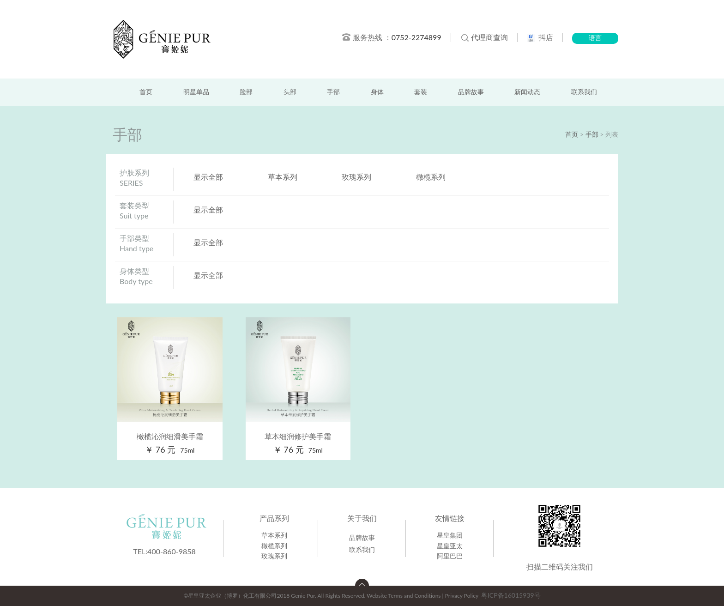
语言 (595, 38)
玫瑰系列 (356, 176)
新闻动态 (527, 92)
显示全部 (208, 176)
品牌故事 (471, 92)
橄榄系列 (431, 176)
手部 (333, 92)
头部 (290, 92)
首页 (145, 92)
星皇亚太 (450, 546)
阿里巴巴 (450, 556)
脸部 (246, 92)
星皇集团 (450, 535)
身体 (377, 92)
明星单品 (196, 92)
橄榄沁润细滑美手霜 (170, 436)
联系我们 (584, 92)
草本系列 (282, 176)
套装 (420, 92)
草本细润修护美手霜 (298, 436)
